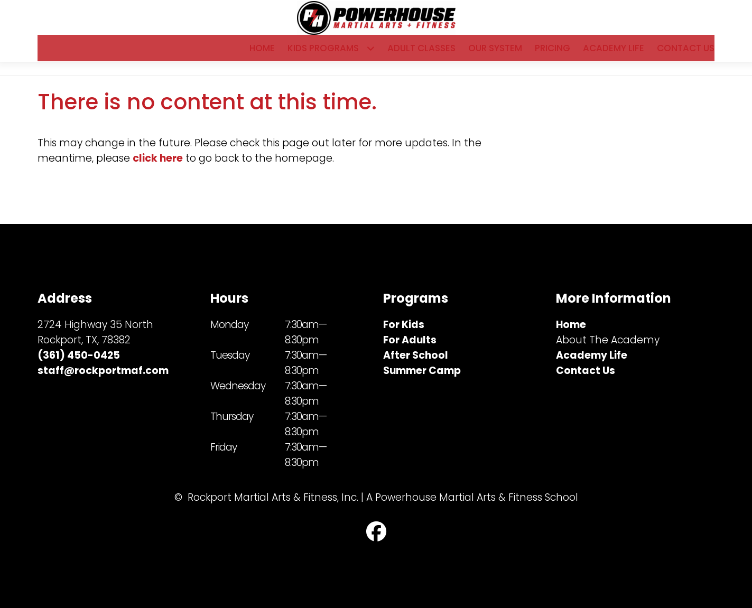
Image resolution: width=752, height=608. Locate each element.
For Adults (410, 340)
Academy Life (613, 53)
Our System (495, 53)
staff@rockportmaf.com (103, 371)
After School (415, 356)
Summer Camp (422, 371)
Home (262, 53)
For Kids (403, 325)
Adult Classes (421, 53)
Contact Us (685, 53)
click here (158, 169)
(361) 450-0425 (79, 356)
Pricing (552, 53)
